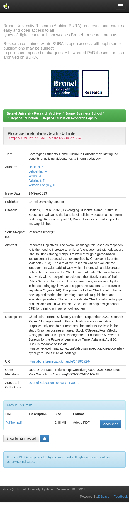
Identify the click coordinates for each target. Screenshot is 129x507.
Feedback (121, 496)
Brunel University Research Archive (34, 113)
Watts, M (35, 176)
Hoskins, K (36, 167)
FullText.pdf (13, 422)
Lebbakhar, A (38, 171)
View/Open (110, 424)
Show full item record (21, 438)
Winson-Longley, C (42, 185)
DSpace (103, 496)
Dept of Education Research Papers (70, 118)
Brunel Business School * (85, 113)
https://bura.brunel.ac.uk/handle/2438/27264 (60, 361)
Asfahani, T (37, 180)
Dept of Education (24, 118)
